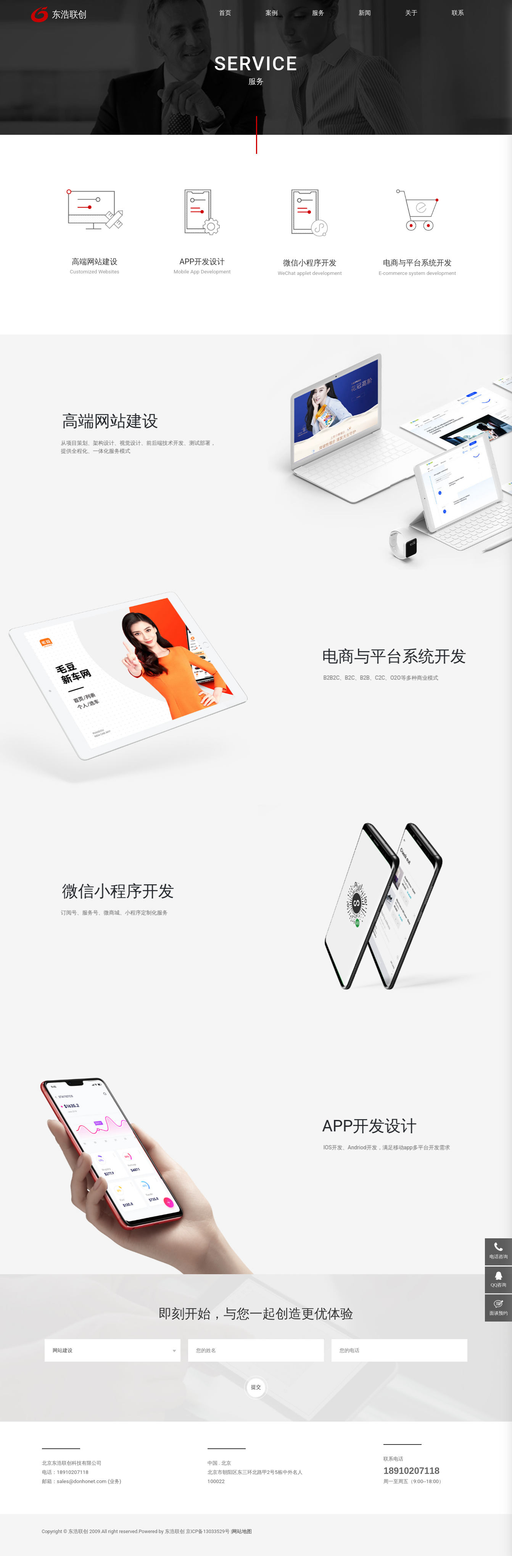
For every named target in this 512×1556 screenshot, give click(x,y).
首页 (225, 12)
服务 (318, 12)
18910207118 (411, 1470)
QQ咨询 (498, 1285)
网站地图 (242, 1531)
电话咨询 (498, 1256)
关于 (411, 12)
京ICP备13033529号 (208, 1531)
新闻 (365, 12)
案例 (272, 12)
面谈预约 (498, 1313)
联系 (458, 12)
